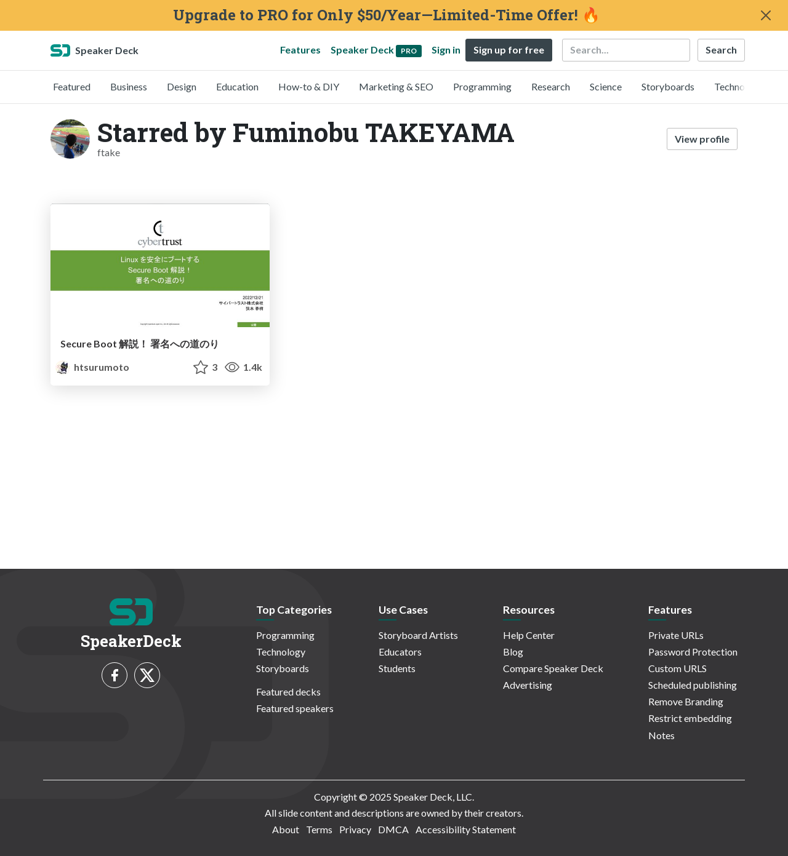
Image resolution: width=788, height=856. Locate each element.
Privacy (355, 829)
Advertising (527, 685)
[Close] (765, 15)
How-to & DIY (308, 86)
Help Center (529, 635)
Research (550, 86)
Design (181, 86)
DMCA (393, 829)
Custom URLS (677, 668)
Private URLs (676, 635)
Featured (71, 86)
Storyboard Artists (418, 635)
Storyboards (667, 86)
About (285, 829)
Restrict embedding (690, 718)
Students (397, 668)
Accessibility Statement (466, 829)
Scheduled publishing (692, 685)
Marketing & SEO (396, 86)
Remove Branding (685, 701)
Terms (319, 829)
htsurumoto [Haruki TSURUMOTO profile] (92, 367)
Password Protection (693, 651)
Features (300, 49)
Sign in (446, 49)
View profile (702, 139)
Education (237, 86)
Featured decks (288, 691)
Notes (661, 735)
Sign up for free (508, 49)
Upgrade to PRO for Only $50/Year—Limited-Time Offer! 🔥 (386, 15)
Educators (400, 651)
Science (606, 86)
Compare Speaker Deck (553, 668)
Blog (513, 651)
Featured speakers (295, 708)
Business (128, 86)
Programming (482, 86)
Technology (738, 86)
